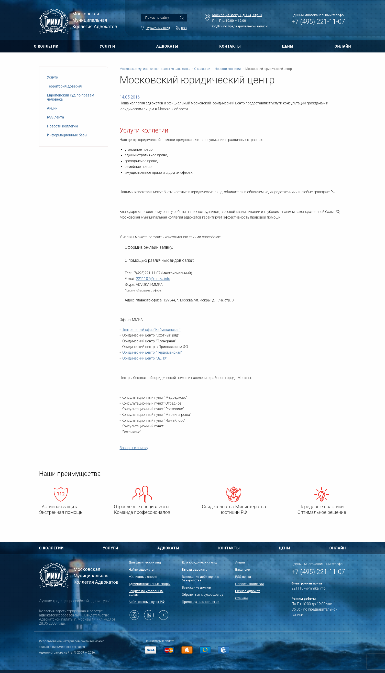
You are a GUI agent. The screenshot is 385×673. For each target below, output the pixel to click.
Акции (52, 108)
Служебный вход (158, 28)
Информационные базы (67, 135)
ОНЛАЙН (343, 46)
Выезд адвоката (194, 569)
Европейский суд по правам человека (70, 97)
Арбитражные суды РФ (147, 602)
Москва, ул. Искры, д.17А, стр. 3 (237, 15)
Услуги (52, 77)
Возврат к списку (134, 448)
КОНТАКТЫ (230, 46)
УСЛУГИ (107, 46)
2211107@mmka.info (153, 279)
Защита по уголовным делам (146, 592)
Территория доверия (64, 86)
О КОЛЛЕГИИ (46, 46)
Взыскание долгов (196, 587)
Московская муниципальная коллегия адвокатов (155, 69)
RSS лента (55, 117)
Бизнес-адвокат (247, 591)
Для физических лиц (145, 562)
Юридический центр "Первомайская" (152, 352)
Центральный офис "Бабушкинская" (151, 330)
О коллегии (202, 69)
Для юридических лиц (199, 562)
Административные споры (150, 584)
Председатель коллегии (200, 602)
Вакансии (242, 569)
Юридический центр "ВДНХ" (144, 358)
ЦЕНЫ (287, 46)
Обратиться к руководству (202, 594)
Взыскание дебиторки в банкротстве (200, 578)
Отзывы (241, 598)
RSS (184, 28)
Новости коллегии (62, 126)
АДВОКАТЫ (167, 46)
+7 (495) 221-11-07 (318, 21)
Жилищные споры (143, 577)
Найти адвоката (141, 569)
